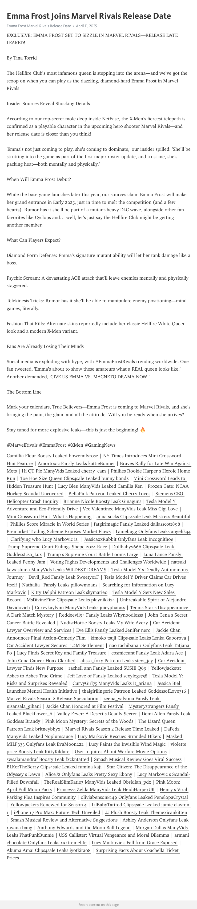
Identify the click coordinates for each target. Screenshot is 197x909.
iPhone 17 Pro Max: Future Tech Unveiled (57, 812)
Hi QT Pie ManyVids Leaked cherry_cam (64, 471)
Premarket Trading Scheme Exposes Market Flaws (59, 531)
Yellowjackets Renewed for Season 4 (48, 805)
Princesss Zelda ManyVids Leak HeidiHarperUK (106, 789)
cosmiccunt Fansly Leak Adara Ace (147, 653)
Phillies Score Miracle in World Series (49, 524)
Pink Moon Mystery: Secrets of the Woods (89, 721)
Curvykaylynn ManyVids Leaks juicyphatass (80, 607)
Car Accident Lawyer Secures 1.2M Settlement (55, 645)
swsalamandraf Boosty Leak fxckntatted (48, 759)
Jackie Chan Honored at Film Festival (84, 706)
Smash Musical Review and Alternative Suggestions (64, 820)
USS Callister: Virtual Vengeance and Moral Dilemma (114, 835)
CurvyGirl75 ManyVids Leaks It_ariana (112, 683)
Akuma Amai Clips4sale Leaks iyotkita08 (49, 850)
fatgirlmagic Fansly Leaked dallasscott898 (137, 524)
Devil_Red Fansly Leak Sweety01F (64, 577)
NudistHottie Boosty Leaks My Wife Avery (104, 623)
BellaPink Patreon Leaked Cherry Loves (109, 494)
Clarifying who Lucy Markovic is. (44, 539)
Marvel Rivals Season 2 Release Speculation (52, 698)
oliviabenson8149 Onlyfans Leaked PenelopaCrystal (134, 797)
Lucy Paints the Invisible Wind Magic (127, 744)
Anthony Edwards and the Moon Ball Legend (84, 828)
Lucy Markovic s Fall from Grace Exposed (135, 843)
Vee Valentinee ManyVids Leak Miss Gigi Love (130, 509)
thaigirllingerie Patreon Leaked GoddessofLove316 (134, 691)
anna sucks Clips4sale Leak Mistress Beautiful (143, 516)
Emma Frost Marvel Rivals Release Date (39, 25)
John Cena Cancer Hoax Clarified (41, 661)
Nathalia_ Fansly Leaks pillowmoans (59, 585)
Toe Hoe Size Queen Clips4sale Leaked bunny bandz (74, 478)
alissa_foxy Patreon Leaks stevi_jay (117, 661)
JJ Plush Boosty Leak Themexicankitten (146, 812)
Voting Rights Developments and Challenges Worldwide (108, 562)
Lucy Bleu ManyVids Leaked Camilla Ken (100, 486)
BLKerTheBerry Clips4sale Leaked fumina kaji (54, 767)
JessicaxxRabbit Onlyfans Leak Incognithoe (128, 539)
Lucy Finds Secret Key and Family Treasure (61, 653)
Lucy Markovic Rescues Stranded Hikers (119, 736)
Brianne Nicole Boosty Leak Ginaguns (102, 501)
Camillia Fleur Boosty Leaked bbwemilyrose (52, 456)
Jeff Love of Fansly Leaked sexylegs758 (107, 676)
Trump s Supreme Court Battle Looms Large (92, 554)
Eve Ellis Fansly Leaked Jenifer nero (113, 630)
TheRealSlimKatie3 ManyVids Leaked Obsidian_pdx (97, 782)
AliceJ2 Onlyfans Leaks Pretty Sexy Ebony (88, 774)
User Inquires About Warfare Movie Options (121, 752)
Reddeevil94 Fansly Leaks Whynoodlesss (101, 615)
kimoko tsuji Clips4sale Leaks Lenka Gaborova (138, 638)
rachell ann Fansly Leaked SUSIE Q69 (107, 668)
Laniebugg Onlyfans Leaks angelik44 (153, 531)
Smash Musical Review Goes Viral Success (138, 759)
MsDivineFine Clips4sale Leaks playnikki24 (71, 600)
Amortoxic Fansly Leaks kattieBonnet (76, 463)
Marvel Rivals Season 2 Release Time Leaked (112, 729)
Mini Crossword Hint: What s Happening (49, 516)
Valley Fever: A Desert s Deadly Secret (97, 714)
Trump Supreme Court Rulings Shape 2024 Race (57, 547)
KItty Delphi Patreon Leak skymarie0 (69, 592)
